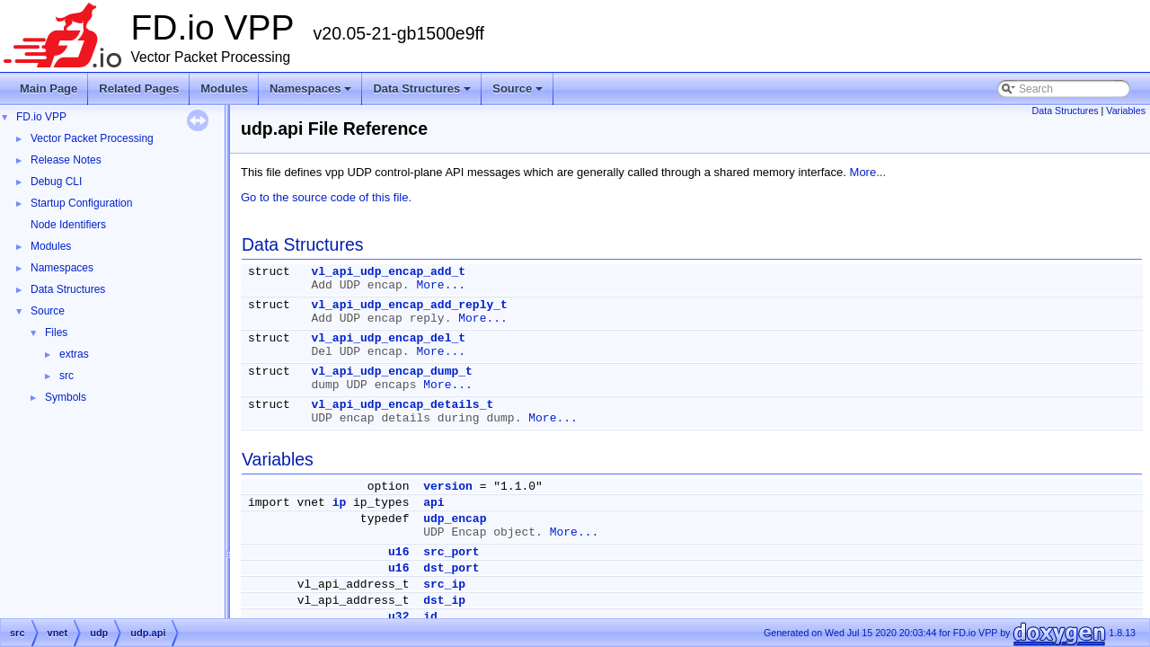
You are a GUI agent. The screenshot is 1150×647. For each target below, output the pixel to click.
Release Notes (66, 160)
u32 (398, 617)
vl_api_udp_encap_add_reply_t (409, 305)
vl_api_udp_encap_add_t (388, 272)
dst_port (451, 568)
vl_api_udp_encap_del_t (388, 338)
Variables (1126, 110)
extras (74, 354)
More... (868, 172)
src (66, 375)
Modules (224, 88)
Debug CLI (56, 181)
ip (339, 503)
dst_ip (444, 600)
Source (518, 93)
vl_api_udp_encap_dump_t (391, 371)
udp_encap (454, 519)
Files (56, 332)
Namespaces (312, 93)
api (433, 503)
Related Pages (139, 88)
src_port (451, 552)
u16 (398, 552)
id (430, 617)
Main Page (48, 88)
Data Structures (423, 93)
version (448, 486)
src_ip (444, 584)
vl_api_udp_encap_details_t (402, 405)
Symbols (65, 397)
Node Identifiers (68, 224)
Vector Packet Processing (92, 138)
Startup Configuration (81, 203)
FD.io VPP (41, 117)
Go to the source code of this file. (326, 197)
